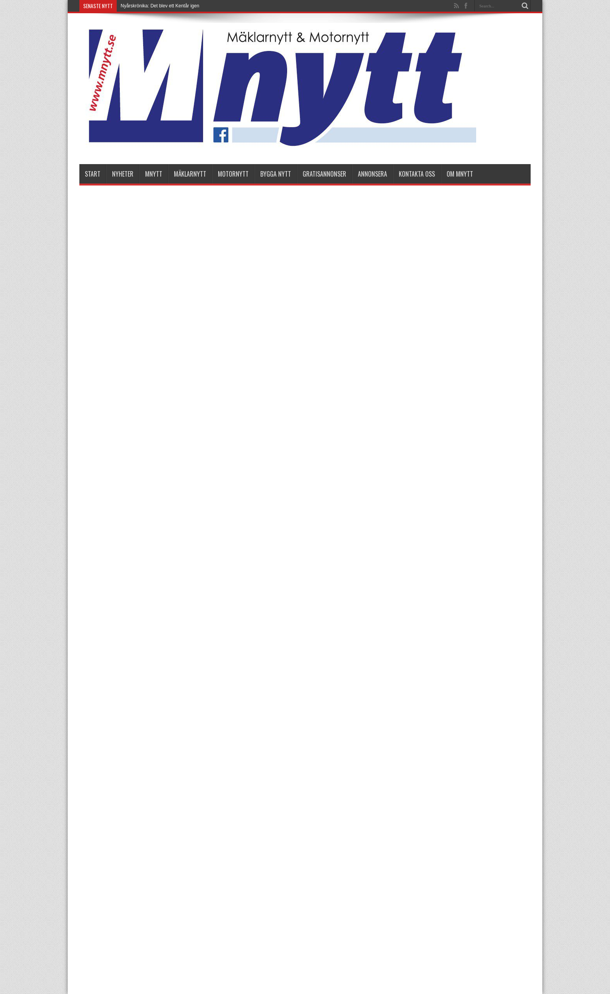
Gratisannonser (324, 173)
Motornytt (233, 173)
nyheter (122, 173)
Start (92, 173)
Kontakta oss (417, 173)
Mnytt (153, 173)
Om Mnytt (460, 173)
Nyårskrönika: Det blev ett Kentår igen (160, 6)
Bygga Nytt (275, 173)
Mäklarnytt (190, 173)
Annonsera (372, 173)
